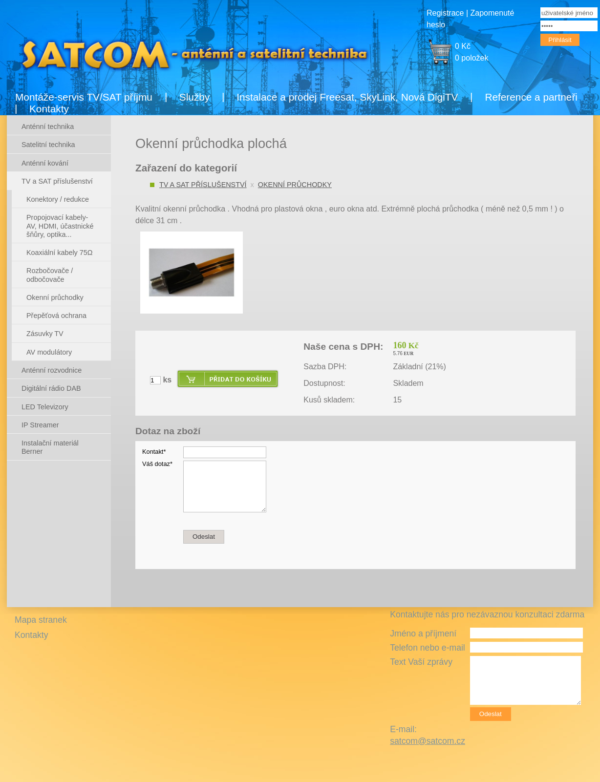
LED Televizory (44, 407)
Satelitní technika (48, 144)
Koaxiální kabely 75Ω (59, 252)
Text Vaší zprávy (421, 662)
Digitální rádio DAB (51, 388)
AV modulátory (49, 352)
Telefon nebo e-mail (427, 648)
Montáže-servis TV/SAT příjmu (83, 97)
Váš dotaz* (157, 463)
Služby (194, 97)
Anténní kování (44, 163)
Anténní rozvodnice (51, 370)
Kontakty (49, 108)
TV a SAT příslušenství (203, 185)
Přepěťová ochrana (56, 315)
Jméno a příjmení (423, 633)
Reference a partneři (531, 97)
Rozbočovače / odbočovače (49, 275)
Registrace (445, 13)
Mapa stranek (41, 620)
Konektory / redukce (57, 199)
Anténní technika (47, 126)
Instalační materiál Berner (50, 447)
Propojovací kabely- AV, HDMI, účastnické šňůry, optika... (60, 225)
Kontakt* (154, 451)
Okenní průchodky (295, 185)
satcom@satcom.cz (427, 741)
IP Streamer (40, 425)
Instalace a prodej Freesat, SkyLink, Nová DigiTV (347, 97)
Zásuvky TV (45, 334)
